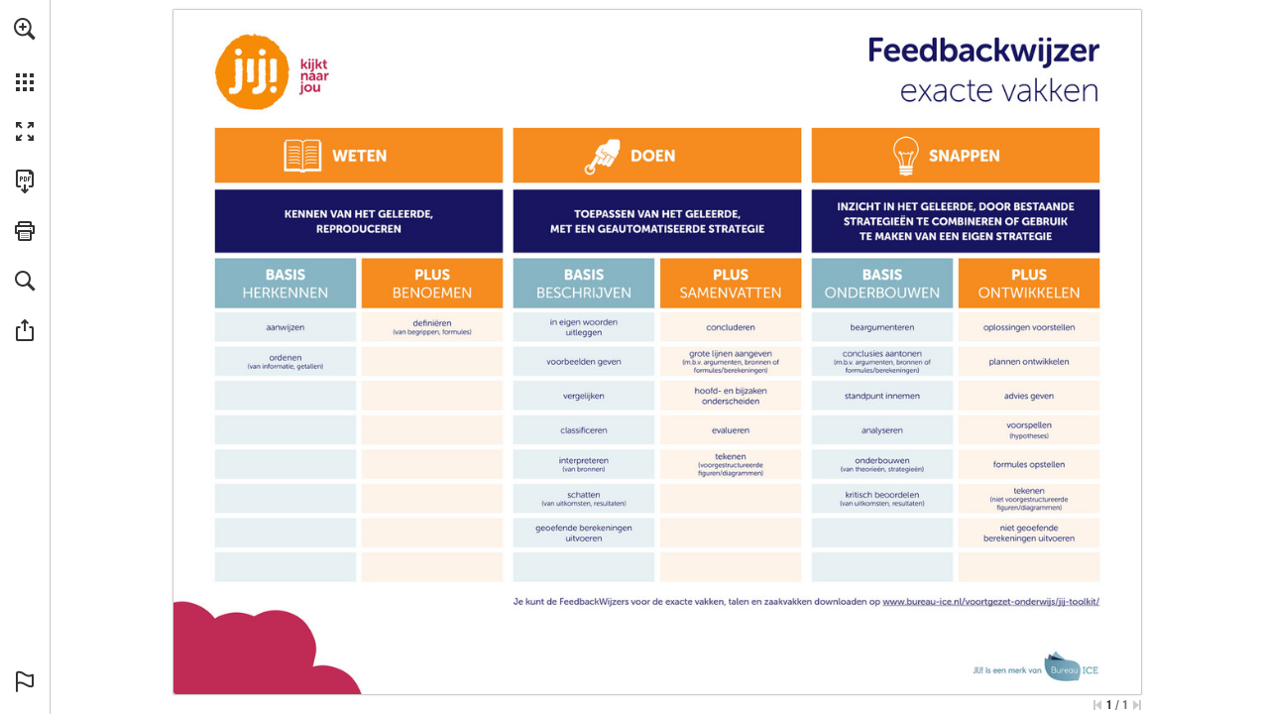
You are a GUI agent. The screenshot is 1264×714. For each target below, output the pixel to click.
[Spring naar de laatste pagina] (1137, 705)
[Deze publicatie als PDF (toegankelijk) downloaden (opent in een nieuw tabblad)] (25, 181)
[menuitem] (25, 55)
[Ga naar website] (991, 601)
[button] (25, 29)
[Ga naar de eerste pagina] (1097, 705)
